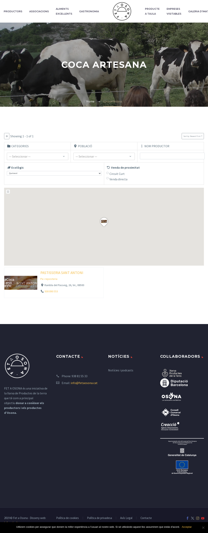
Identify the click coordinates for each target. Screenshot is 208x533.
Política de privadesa (99, 518)
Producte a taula (152, 11)
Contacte (146, 518)
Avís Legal (126, 518)
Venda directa (118, 179)
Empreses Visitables (174, 11)
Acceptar (187, 526)
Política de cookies (67, 518)
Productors (13, 11)
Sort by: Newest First (192, 136)
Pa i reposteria (48, 279)
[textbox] (37, 156)
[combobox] (37, 156)
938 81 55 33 (79, 376)
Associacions (39, 11)
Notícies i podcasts (120, 370)
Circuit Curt (117, 174)
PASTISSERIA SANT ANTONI (61, 272)
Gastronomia (89, 11)
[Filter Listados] (6, 136)
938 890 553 (51, 291)
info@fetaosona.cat (84, 383)
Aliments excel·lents (64, 11)
